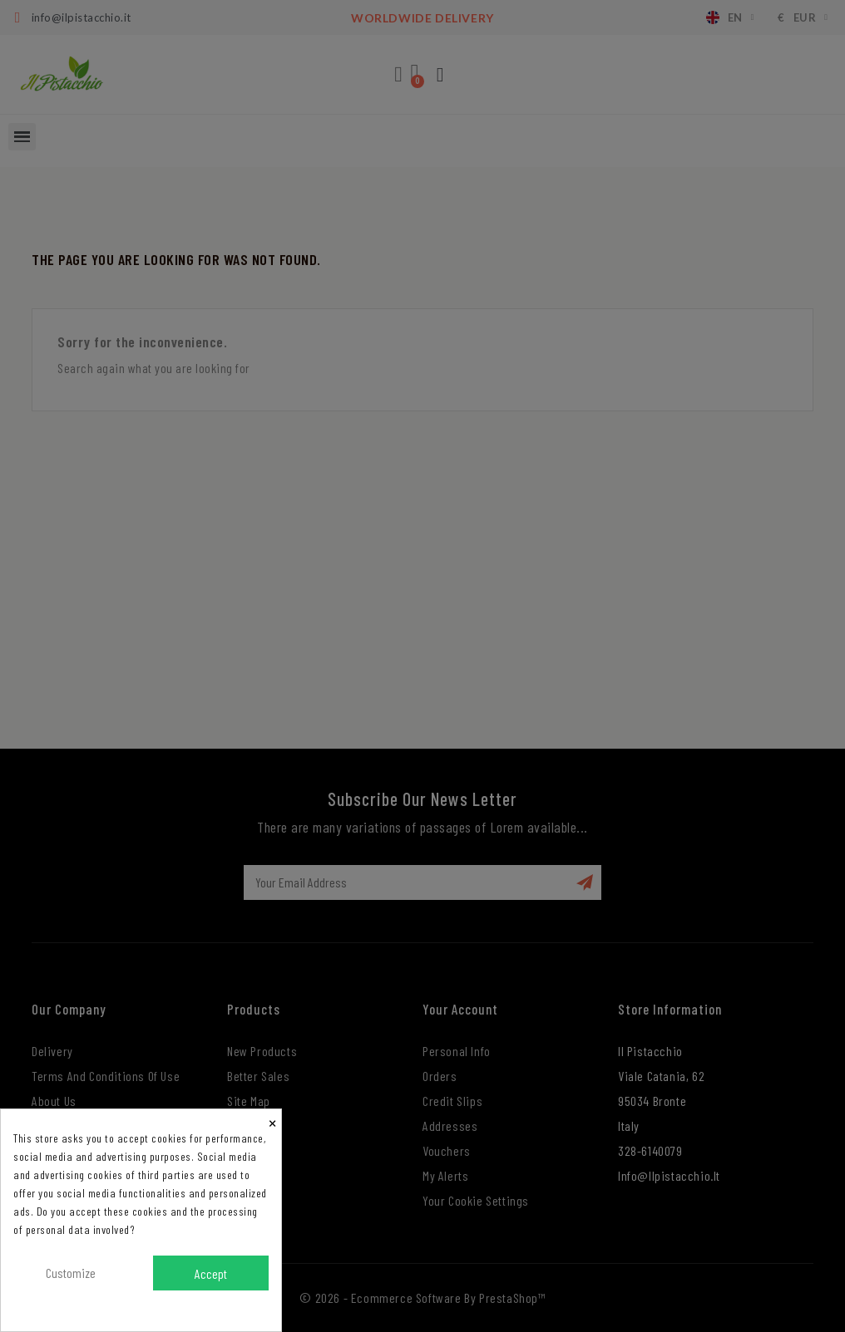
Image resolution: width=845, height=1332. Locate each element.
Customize (71, 1272)
